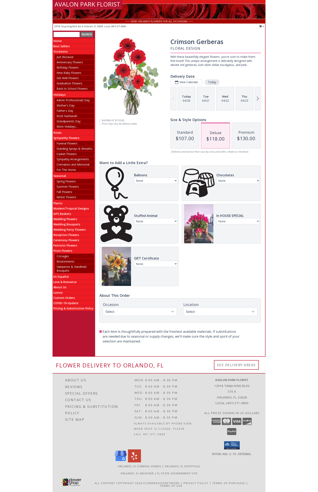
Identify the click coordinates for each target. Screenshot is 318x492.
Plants (57, 203)
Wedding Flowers (65, 219)
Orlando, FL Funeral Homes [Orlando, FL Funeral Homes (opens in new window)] (139, 466)
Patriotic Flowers (65, 245)
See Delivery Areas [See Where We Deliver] (236, 365)
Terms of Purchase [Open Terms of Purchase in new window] (228, 483)
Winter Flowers (66, 197)
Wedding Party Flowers (69, 229)
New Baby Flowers (69, 73)
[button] (232, 445)
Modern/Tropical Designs (71, 208)
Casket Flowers (67, 154)
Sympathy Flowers (66, 138)
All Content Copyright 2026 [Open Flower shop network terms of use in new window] (118, 483)
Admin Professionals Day (73, 100)
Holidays (59, 95)
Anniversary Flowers (70, 62)
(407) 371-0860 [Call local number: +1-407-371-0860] (118, 26)
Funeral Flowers (67, 143)
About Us (59, 287)
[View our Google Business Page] (120, 461)
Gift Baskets (62, 214)
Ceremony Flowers (66, 240)
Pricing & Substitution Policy (73, 308)
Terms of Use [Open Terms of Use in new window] (171, 486)
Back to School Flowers (72, 88)
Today (212, 82)
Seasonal (59, 176)
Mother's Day (65, 105)
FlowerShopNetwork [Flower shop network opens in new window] (161, 483)
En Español (61, 277)
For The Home (66, 170)
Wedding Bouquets (66, 224)
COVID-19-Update (65, 303)
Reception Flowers (66, 235)
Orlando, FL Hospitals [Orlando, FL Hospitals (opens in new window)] (182, 466)
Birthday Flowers (68, 67)
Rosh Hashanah (67, 116)
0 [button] (261, 26)
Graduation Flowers (69, 83)
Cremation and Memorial (73, 164)
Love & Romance (64, 282)
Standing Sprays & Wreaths (74, 149)
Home (57, 41)
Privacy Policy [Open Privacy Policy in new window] (196, 483)
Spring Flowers (66, 181)
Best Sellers (61, 46)
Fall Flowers (64, 192)
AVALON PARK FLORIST (87, 4)
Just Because (65, 57)
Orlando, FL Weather (137, 473)
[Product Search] (67, 34)
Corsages (63, 256)
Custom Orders (64, 298)
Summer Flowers (68, 186)
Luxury (58, 292)
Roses (57, 133)
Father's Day (65, 111)
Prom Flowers (62, 251)
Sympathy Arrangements (73, 159)
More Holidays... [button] (67, 126)
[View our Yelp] (134, 461)
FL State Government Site (177, 473)
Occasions (60, 51)
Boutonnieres (65, 261)
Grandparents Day (69, 121)
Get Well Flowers (68, 78)
